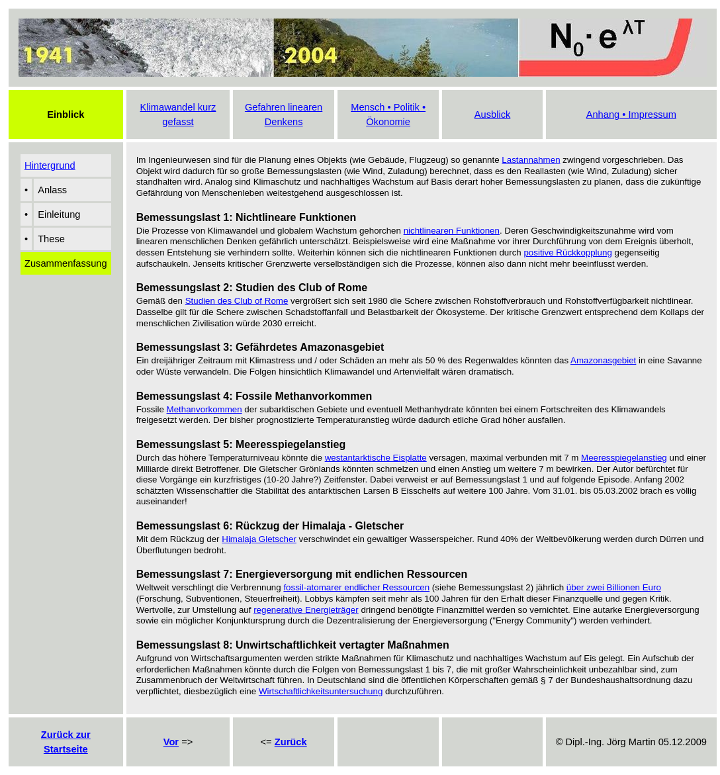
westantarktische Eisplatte (376, 458)
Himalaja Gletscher (259, 539)
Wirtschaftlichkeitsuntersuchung (320, 691)
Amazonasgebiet (603, 360)
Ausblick (492, 114)
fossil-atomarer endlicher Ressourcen (356, 587)
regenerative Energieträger (306, 610)
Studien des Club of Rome (237, 301)
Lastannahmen (531, 160)
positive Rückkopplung (567, 252)
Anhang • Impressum (631, 114)
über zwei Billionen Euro (613, 587)
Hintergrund (49, 165)
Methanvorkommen (204, 409)
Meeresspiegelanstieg (624, 458)
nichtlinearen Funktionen (452, 231)
